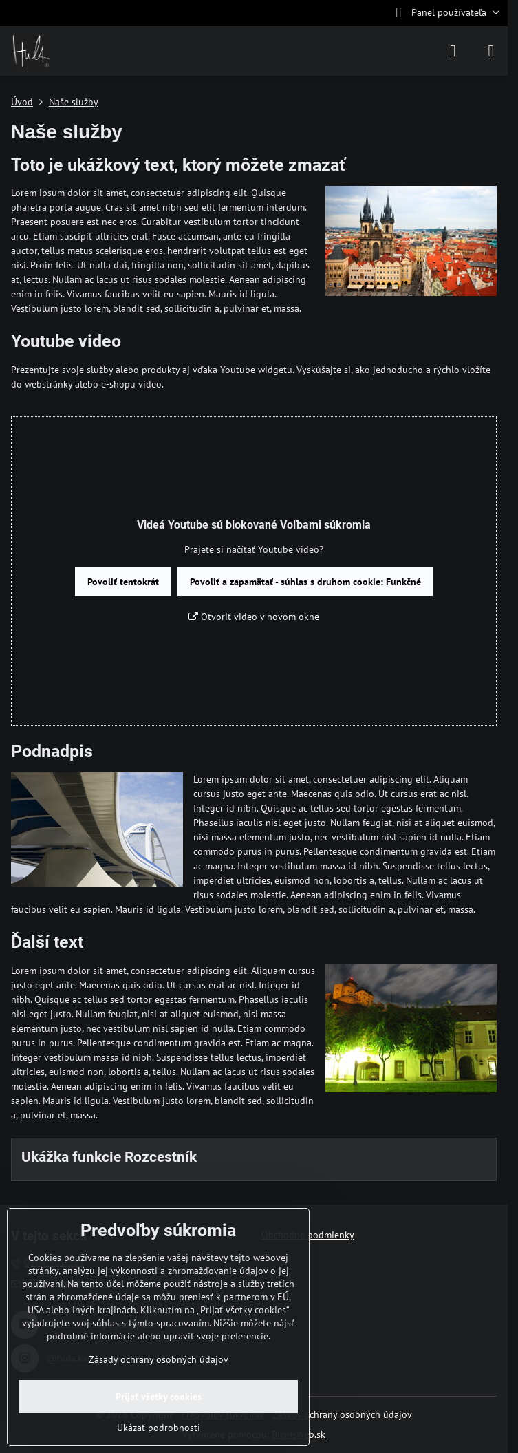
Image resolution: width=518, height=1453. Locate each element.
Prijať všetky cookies (159, 1396)
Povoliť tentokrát (123, 581)
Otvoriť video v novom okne (253, 617)
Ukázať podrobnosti (158, 1427)
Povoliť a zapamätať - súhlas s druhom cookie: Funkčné (305, 581)
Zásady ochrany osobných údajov (342, 1414)
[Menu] (491, 51)
